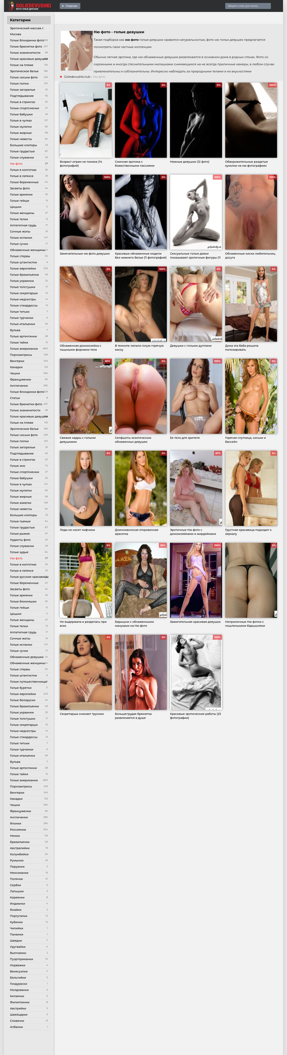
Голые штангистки (23, 262)
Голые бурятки (20, 688)
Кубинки (16, 922)
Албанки (16, 1027)
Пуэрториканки (21, 959)
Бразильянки (19, 842)
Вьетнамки (18, 953)
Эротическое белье (24, 71)
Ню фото (16, 163)
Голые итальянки (22, 324)
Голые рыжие (20, 533)
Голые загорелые (22, 89)
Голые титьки (19, 311)
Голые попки (19, 83)
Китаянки (17, 996)
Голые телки (19, 219)
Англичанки (19, 385)
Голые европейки (23, 268)
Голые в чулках (21, 120)
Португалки (18, 916)
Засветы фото (20, 188)
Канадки (16, 367)
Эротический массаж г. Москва (27, 31)
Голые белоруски (22, 700)
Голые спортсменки (24, 108)
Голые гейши (19, 200)
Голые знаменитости (25, 53)
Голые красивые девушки (29, 59)
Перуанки (17, 866)
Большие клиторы (23, 145)
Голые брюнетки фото (26, 46)
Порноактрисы (21, 355)
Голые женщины (22, 213)
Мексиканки (19, 873)
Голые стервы (20, 256)
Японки (15, 823)
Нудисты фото (20, 540)
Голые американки (24, 348)
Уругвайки (18, 947)
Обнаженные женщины (27, 250)
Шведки (16, 940)
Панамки (16, 934)
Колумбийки (19, 854)
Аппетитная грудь (23, 225)
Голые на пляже (21, 65)
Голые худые (19, 552)
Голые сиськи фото (24, 77)
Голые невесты (21, 139)
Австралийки (19, 848)
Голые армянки (21, 194)
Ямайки (15, 910)
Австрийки (18, 1008)
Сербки (15, 885)
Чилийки (16, 928)
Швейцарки (19, 1014)
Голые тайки (19, 342)
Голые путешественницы (28, 681)
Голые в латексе (21, 176)
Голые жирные (21, 133)
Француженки (20, 379)
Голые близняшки (23, 601)
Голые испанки (21, 237)
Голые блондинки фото (27, 40)
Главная (71, 6)
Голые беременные (24, 182)
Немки (15, 836)
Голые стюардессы (23, 305)
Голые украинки (22, 281)
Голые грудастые (22, 151)
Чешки (15, 373)
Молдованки (19, 990)
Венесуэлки (19, 971)
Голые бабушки (21, 114)
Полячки (16, 879)
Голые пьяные (20, 521)
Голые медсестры (23, 299)
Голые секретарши (24, 293)
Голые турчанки (21, 318)
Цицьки (15, 207)
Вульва (15, 330)
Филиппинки (19, 1002)
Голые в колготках (23, 170)
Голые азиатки (20, 503)
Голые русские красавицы (29, 577)
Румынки (17, 860)
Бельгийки (18, 977)
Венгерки (17, 361)
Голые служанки (22, 157)
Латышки (17, 891)
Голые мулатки (21, 126)
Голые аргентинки (23, 336)
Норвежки (17, 965)
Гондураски (18, 984)
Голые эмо (17, 466)
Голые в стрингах (22, 102)
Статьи (15, 398)
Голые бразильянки (24, 274)
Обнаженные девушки (26, 657)
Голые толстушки (22, 287)
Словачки (17, 1021)
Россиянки (18, 829)
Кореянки (17, 897)
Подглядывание (22, 96)
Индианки (17, 903)
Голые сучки (19, 244)
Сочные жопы (20, 231)
